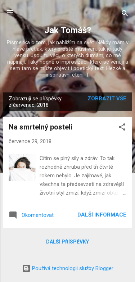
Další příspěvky (67, 242)
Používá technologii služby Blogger (67, 268)
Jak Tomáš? (67, 30)
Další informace (101, 215)
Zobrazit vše (106, 98)
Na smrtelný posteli (40, 127)
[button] (122, 128)
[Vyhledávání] (125, 15)
